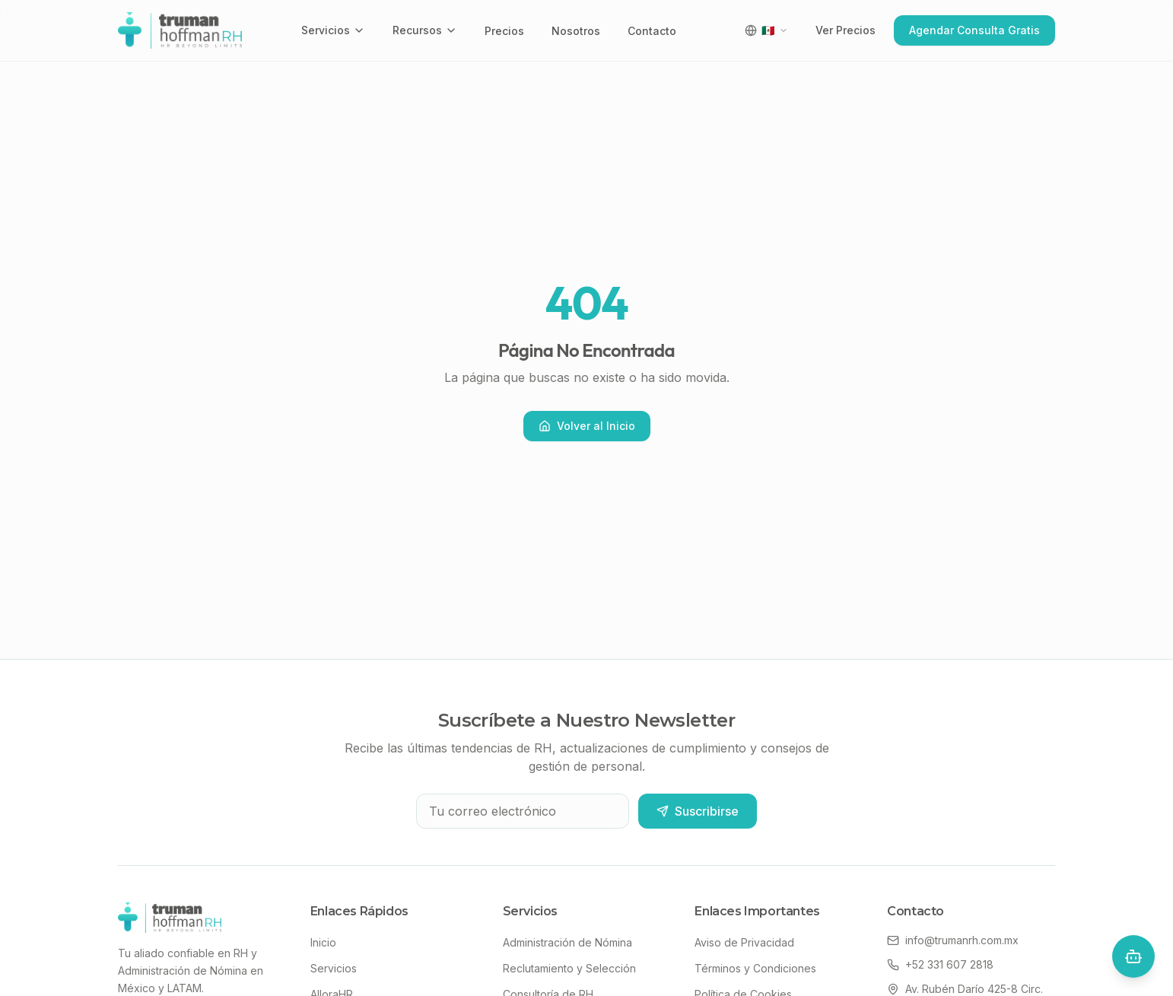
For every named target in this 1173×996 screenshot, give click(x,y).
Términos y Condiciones (755, 968)
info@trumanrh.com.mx (953, 940)
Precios (504, 30)
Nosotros (576, 30)
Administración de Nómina (567, 942)
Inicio (323, 942)
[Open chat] (1133, 956)
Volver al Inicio (587, 425)
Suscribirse (697, 811)
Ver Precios (845, 30)
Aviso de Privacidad (744, 942)
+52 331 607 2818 (940, 964)
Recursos (425, 30)
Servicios (333, 30)
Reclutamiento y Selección (569, 968)
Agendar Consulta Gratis (974, 30)
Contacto (652, 30)
